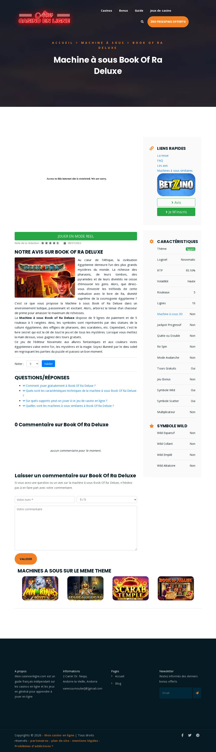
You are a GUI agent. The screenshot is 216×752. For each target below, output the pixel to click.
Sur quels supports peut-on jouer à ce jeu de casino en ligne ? (65, 401)
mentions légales (85, 741)
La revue (163, 155)
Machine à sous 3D (170, 314)
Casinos (118, 10)
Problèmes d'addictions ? (34, 746)
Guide (151, 10)
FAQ (160, 160)
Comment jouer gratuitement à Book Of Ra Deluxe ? (59, 386)
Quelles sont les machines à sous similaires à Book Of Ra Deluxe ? (68, 406)
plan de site (60, 741)
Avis (176, 202)
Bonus (135, 10)
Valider (48, 364)
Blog (118, 683)
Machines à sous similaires (174, 170)
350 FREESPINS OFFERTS (180, 22)
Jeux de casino (172, 10)
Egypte (191, 249)
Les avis (162, 165)
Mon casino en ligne (59, 735)
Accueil (119, 676)
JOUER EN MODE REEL (76, 236)
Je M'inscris (176, 211)
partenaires (39, 741)
